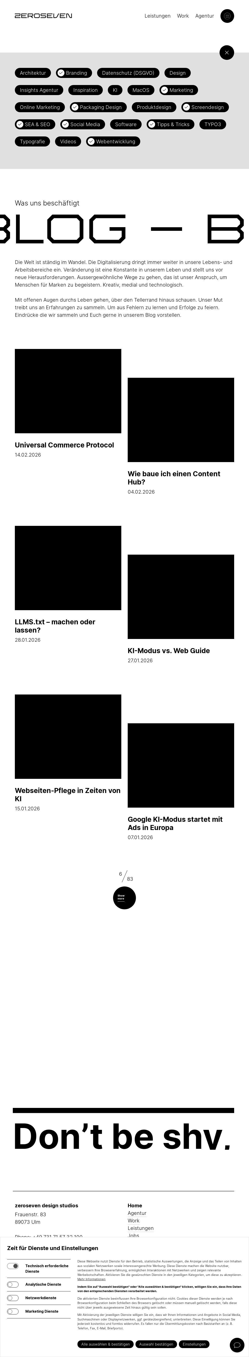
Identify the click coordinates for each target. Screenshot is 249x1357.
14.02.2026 (68, 403)
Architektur (33, 73)
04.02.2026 (181, 436)
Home (135, 1205)
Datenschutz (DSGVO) (128, 73)
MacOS (140, 90)
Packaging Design (101, 107)
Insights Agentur (39, 90)
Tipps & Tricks (173, 124)
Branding (76, 73)
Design (178, 73)
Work (183, 16)
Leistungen (158, 16)
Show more (121, 897)
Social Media (85, 124)
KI (115, 90)
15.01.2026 (68, 753)
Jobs (133, 1236)
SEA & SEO (37, 124)
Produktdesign (154, 107)
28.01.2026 (68, 584)
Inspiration (85, 90)
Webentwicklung (115, 141)
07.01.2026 (181, 781)
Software (126, 124)
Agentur (204, 16)
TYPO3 (212, 124)
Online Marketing (40, 107)
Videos (68, 141)
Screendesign (207, 107)
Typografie (32, 141)
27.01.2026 (181, 609)
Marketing (181, 90)
